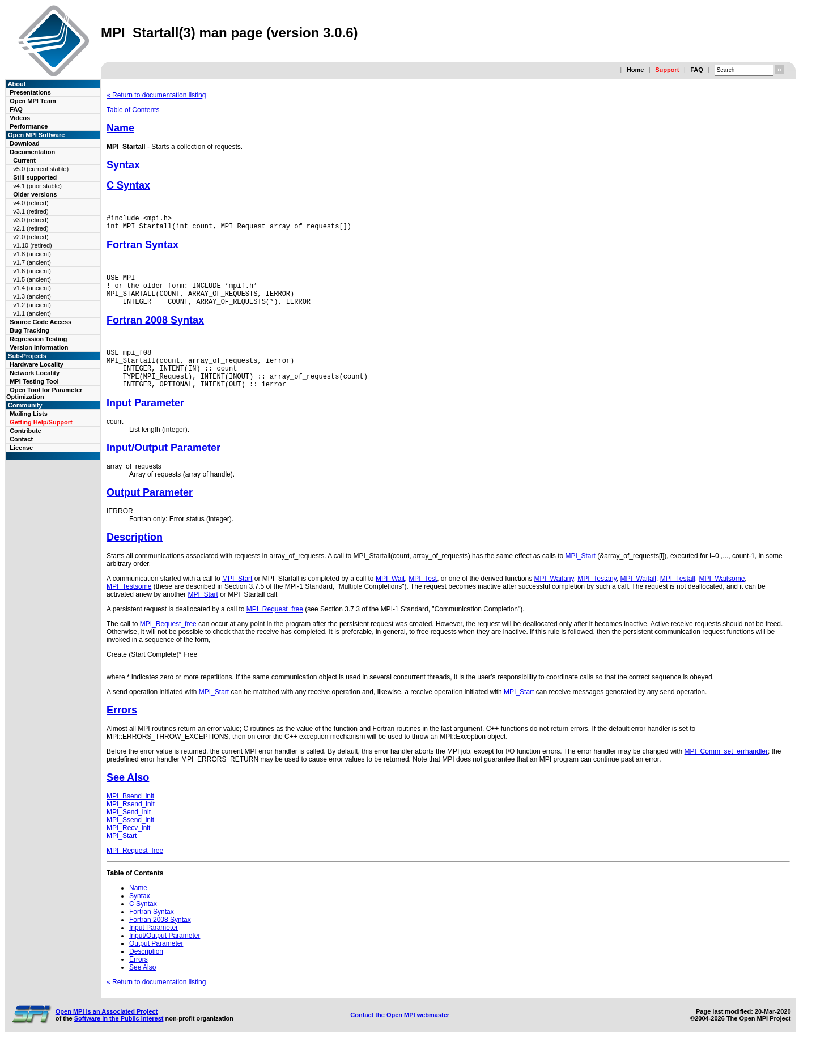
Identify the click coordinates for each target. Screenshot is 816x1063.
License (21, 447)
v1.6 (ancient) (32, 270)
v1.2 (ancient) (32, 304)
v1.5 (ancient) (32, 279)
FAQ (696, 69)
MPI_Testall (677, 597)
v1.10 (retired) (32, 245)
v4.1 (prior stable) (37, 185)
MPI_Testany (596, 597)
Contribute (25, 430)
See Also (128, 796)
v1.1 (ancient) (32, 313)
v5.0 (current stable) (41, 168)
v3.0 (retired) (30, 219)
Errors (122, 728)
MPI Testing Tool (34, 381)
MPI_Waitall (638, 597)
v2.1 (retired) (30, 228)
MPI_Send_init (129, 831)
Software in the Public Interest (119, 1037)
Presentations (30, 92)
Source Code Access (40, 321)
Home (635, 69)
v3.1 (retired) (30, 211)
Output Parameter (150, 511)
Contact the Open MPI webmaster (399, 1033)
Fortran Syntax (142, 248)
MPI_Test (423, 597)
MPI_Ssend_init (130, 839)
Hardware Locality (36, 364)
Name (120, 128)
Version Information (39, 347)
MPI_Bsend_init (130, 815)
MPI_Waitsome (722, 597)
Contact (21, 439)
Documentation (32, 151)
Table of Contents (133, 110)
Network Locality (35, 372)
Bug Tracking (29, 330)
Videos (20, 117)
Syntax (123, 165)
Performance (29, 126)
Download (25, 143)
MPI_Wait (390, 597)
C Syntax (128, 185)
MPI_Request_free (274, 628)
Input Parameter (145, 421)
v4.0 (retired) (30, 202)
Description (135, 556)
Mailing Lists (29, 413)
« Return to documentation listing (156, 95)
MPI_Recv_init (128, 847)
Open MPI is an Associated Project (107, 1030)
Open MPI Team (33, 100)
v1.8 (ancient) (32, 253)
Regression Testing (38, 338)
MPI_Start (581, 575)
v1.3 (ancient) (32, 296)
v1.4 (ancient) (32, 287)
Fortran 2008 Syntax (155, 330)
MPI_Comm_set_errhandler (726, 770)
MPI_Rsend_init (131, 823)
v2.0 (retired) (30, 236)
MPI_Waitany (554, 597)
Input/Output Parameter (163, 466)
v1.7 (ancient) (32, 262)
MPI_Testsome (129, 605)
